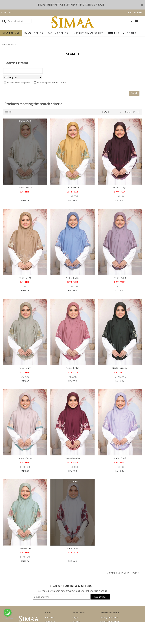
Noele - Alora (25, 548)
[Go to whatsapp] (8, 613)
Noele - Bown (25, 277)
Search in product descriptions (51, 82)
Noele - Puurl (120, 458)
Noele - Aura (72, 548)
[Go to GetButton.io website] (8, 619)
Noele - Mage (119, 187)
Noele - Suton (25, 458)
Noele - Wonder (72, 458)
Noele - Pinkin (72, 367)
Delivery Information (109, 617)
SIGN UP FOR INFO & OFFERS (71, 586)
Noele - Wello (72, 187)
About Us (49, 617)
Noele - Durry (25, 367)
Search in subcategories (18, 82)
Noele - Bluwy (72, 277)
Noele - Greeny (119, 367)
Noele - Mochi (25, 187)
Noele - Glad (120, 277)
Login (75, 617)
